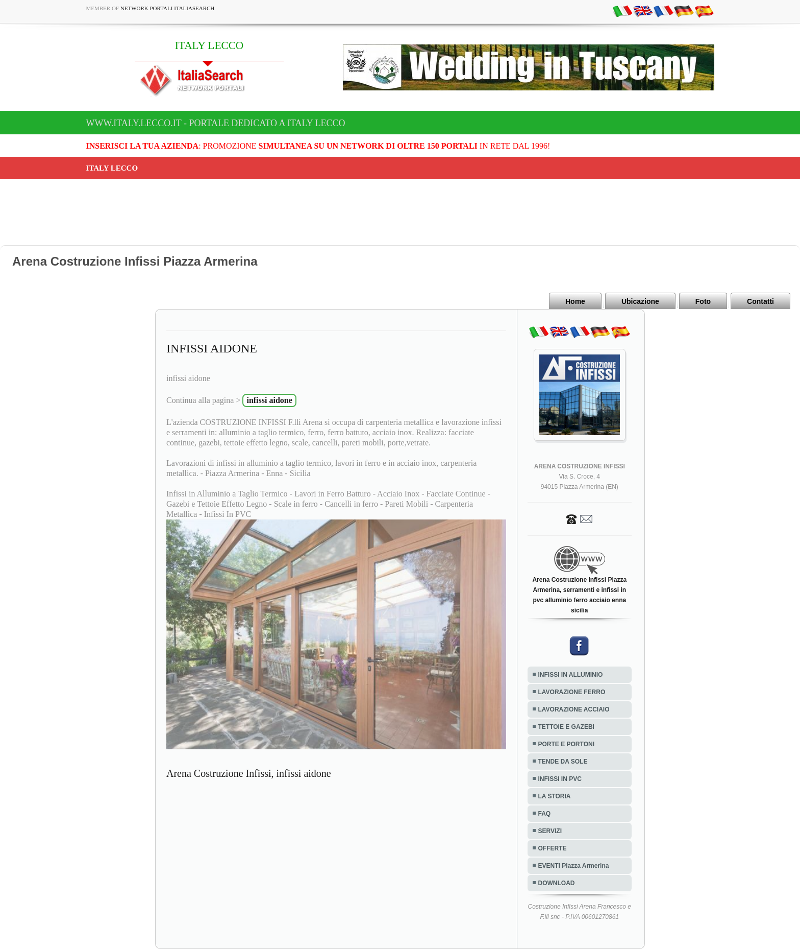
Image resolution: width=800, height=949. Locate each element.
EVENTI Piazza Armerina (573, 865)
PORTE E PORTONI (566, 744)
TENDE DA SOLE (563, 761)
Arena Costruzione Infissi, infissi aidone (248, 773)
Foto (703, 301)
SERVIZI (550, 831)
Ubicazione (640, 301)
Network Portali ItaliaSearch (167, 8)
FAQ (544, 813)
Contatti (760, 301)
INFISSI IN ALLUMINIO (570, 674)
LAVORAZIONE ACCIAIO (574, 709)
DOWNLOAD (556, 883)
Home (575, 301)
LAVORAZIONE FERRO (572, 692)
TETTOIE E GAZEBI (566, 726)
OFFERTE (552, 848)
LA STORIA (554, 796)
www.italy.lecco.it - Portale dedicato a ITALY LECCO (215, 123)
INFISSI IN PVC (560, 778)
